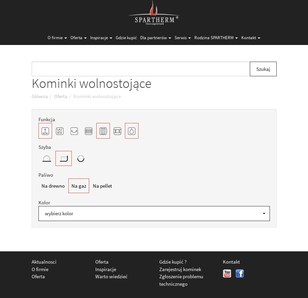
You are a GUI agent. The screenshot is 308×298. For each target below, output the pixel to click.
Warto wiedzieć (111, 276)
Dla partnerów (155, 38)
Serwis (183, 38)
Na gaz (78, 186)
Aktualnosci (44, 261)
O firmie (57, 38)
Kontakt (250, 38)
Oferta (78, 38)
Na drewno (53, 186)
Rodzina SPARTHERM (216, 38)
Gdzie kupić (126, 38)
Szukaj (263, 69)
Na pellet (102, 186)
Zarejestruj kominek (180, 269)
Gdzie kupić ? (173, 261)
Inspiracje (101, 38)
